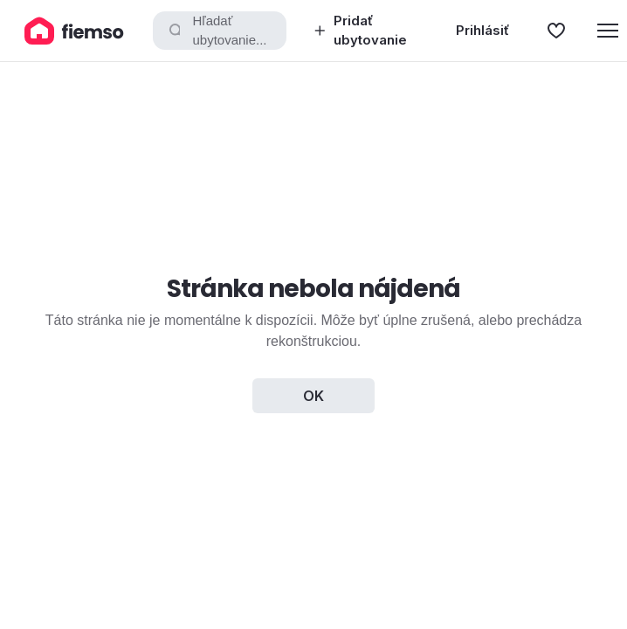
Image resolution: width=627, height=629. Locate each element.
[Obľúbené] (556, 30)
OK (313, 395)
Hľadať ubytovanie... (216, 30)
